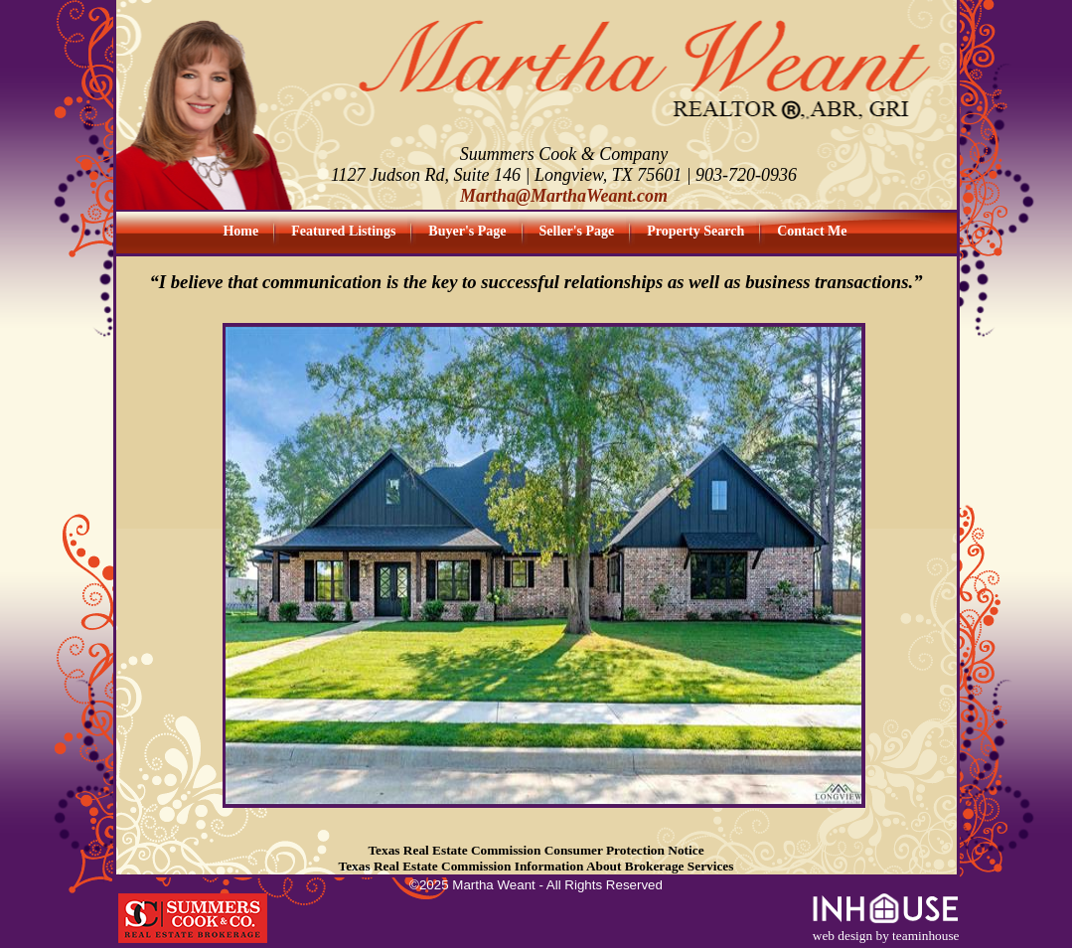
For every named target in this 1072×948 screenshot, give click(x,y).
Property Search (695, 231)
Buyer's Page (467, 231)
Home (240, 231)
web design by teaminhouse (885, 929)
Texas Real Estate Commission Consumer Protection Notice (535, 850)
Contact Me (811, 231)
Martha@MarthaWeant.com (564, 196)
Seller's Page (577, 231)
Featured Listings (343, 231)
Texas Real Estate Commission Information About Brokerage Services (536, 866)
